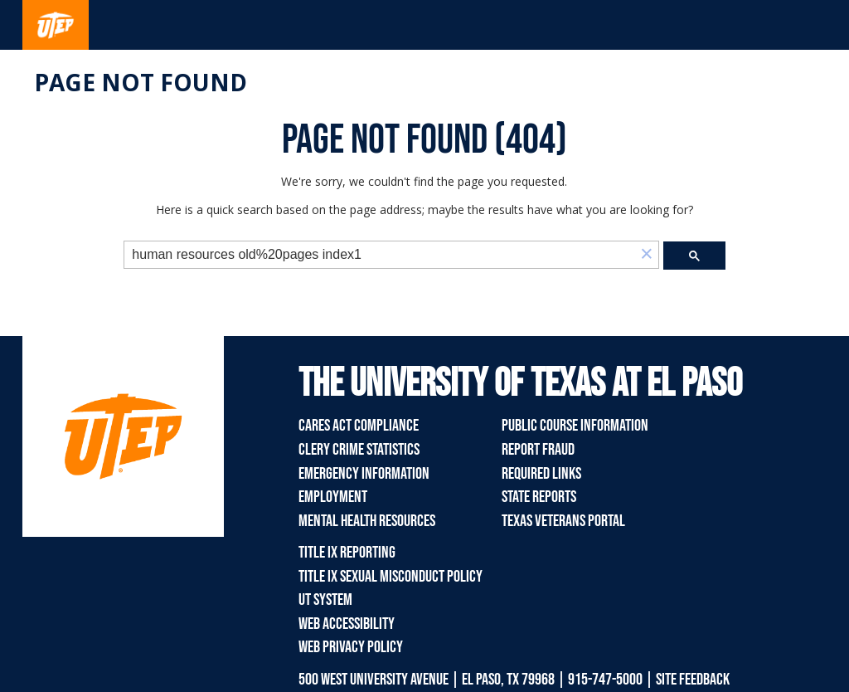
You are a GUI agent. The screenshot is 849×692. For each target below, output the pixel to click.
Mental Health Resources (366, 521)
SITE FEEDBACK (693, 680)
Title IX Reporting (346, 553)
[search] (380, 255)
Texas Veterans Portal (563, 521)
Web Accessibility (346, 624)
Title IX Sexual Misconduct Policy (390, 577)
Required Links (541, 474)
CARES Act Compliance (358, 426)
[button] (647, 255)
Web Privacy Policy (350, 647)
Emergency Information (363, 474)
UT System (325, 600)
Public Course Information (575, 426)
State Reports (539, 497)
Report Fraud (538, 450)
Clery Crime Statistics (359, 450)
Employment (332, 497)
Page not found (140, 82)
